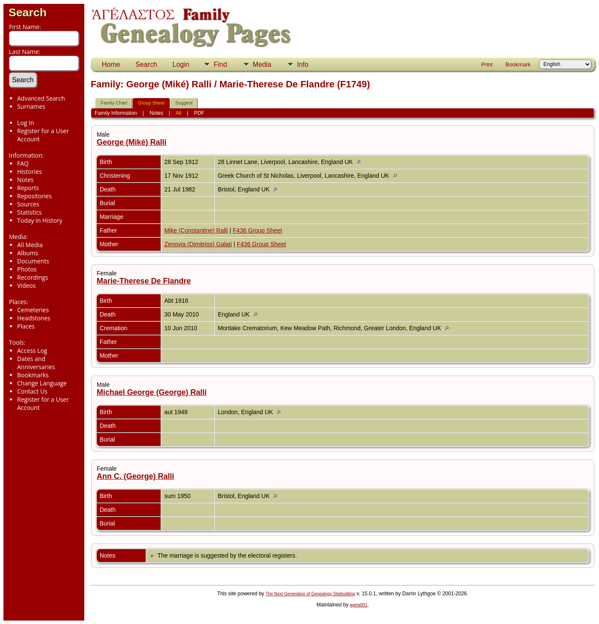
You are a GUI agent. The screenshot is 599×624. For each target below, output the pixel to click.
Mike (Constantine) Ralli (196, 230)
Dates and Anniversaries (36, 363)
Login (180, 64)
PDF (199, 113)
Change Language (42, 383)
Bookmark (518, 64)
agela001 (359, 605)
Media (262, 64)
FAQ (23, 163)
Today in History (39, 220)
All (178, 113)
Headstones (33, 318)
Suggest (184, 102)
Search (28, 12)
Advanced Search (41, 98)
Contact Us (32, 391)
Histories (29, 171)
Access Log (32, 350)
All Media (30, 245)
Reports (28, 188)
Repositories (34, 196)
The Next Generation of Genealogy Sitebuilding (311, 593)
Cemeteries (33, 310)
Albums (27, 253)
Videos (26, 285)
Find (220, 64)
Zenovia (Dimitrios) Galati (198, 244)
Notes (25, 180)
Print (487, 64)
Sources (28, 204)
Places (26, 326)
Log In (25, 123)
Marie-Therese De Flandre (144, 281)
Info (302, 64)
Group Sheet (151, 102)
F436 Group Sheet (257, 230)
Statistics (29, 212)
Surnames (31, 106)
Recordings (32, 277)
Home (111, 64)
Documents (33, 261)
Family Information (116, 113)
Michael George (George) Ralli (152, 392)
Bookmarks (33, 375)
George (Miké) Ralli (131, 142)
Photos (27, 269)
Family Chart (114, 102)
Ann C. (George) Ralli (135, 476)
